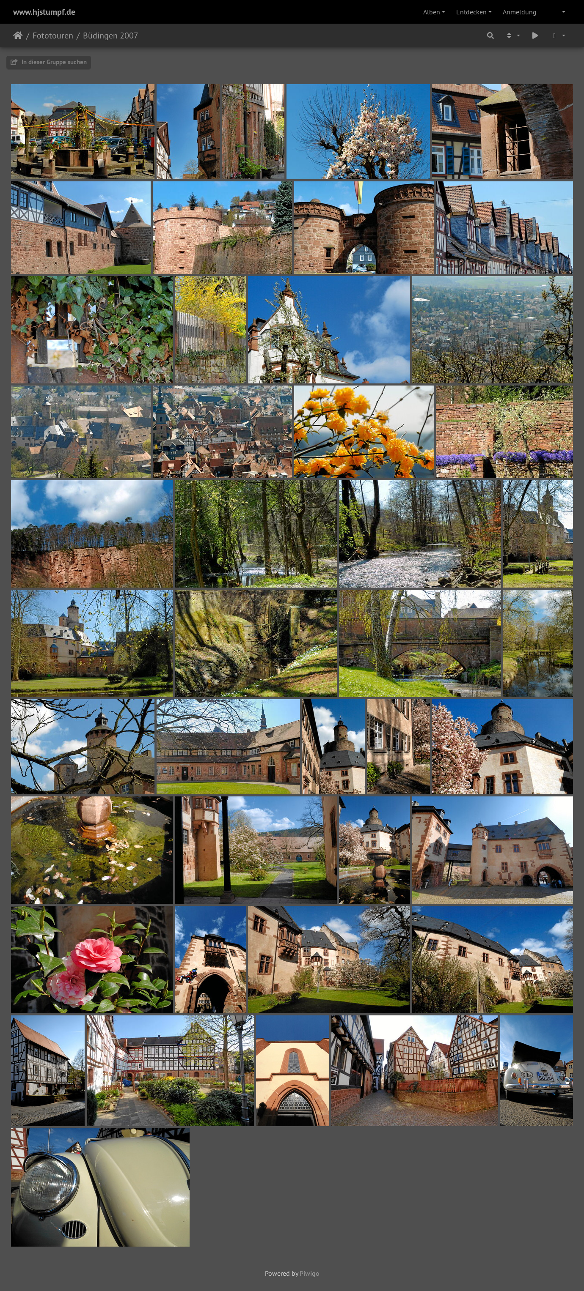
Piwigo (310, 1273)
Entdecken (471, 12)
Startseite (18, 35)
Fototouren (53, 35)
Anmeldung (520, 12)
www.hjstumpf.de (44, 11)
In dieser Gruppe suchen (49, 62)
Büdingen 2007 (110, 35)
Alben (431, 12)
